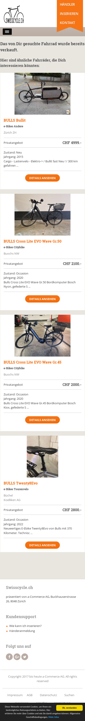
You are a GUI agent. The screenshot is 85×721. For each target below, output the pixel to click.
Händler (67, 4)
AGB (29, 695)
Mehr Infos (54, 717)
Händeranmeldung (22, 631)
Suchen (69, 695)
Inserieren (69, 13)
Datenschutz (48, 695)
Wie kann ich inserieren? (25, 626)
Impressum (15, 695)
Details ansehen (42, 178)
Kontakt (67, 22)
